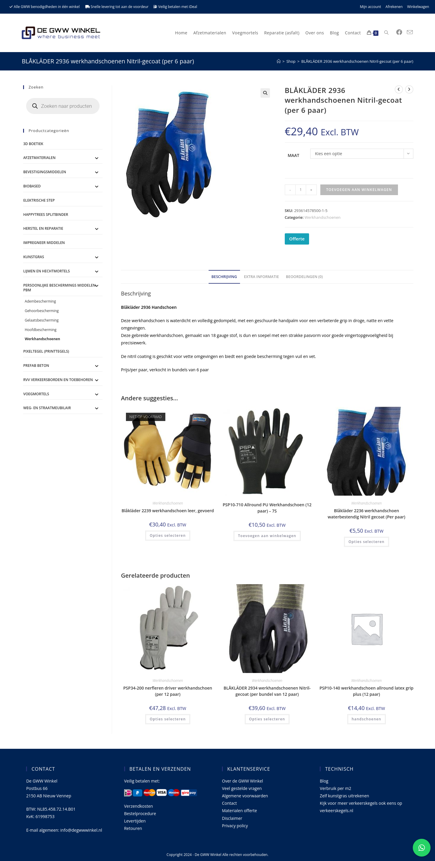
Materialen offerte (239, 810)
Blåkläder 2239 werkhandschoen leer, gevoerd (167, 510)
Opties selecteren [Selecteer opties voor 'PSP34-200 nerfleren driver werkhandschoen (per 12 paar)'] (168, 719)
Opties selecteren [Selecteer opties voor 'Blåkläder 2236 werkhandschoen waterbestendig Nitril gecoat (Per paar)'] (366, 541)
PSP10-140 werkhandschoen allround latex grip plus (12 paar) (366, 691)
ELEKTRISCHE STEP (39, 200)
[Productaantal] (300, 189)
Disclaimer (232, 818)
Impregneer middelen (44, 242)
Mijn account (370, 6)
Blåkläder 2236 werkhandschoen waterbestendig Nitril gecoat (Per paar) (366, 514)
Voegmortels (36, 393)
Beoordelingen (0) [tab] (304, 276)
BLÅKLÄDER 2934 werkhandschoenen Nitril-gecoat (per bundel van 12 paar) (267, 691)
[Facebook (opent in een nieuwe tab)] (399, 32)
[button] (265, 93)
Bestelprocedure (140, 813)
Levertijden (135, 821)
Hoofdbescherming (40, 329)
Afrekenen (394, 6)
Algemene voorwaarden (245, 796)
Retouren (133, 828)
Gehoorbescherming (42, 310)
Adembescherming (40, 301)
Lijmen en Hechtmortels (46, 271)
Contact (229, 803)
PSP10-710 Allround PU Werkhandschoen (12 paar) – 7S (267, 508)
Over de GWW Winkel (242, 781)
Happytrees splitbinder (45, 214)
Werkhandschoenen (322, 217)
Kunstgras (33, 256)
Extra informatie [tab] (261, 276)
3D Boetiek (33, 143)
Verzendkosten (138, 806)
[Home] (279, 61)
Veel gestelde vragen (242, 788)
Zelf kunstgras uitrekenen (344, 796)
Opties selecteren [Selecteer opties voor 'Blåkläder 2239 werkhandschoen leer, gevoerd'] (168, 535)
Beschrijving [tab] (224, 276)
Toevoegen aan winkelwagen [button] (267, 535)
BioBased (32, 186)
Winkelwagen (418, 6)
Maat (293, 155)
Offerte (297, 239)
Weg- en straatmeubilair (47, 407)
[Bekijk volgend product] (409, 89)
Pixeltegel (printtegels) (46, 351)
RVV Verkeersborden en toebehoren (58, 379)
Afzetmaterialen (39, 157)
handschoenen (366, 719)
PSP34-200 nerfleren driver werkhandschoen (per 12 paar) (167, 691)
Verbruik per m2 (335, 788)
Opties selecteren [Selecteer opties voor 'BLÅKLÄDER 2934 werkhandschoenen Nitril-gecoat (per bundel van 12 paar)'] (267, 719)
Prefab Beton (36, 365)
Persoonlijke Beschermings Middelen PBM (59, 288)
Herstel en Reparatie (43, 228)
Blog (324, 781)
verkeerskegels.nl (336, 810)
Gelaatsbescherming (41, 320)
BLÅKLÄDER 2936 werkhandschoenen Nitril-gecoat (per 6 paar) (357, 61)
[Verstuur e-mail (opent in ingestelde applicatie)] (409, 32)
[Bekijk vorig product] (399, 89)
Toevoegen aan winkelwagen (359, 189)
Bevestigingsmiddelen (44, 171)
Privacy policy (235, 825)
